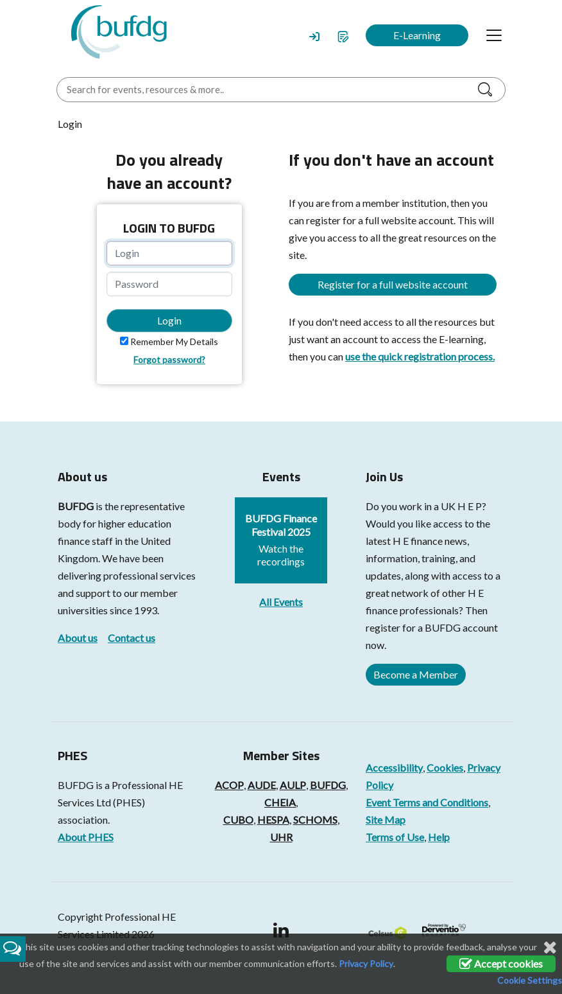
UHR (281, 837)
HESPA (273, 819)
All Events (281, 602)
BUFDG (76, 506)
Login (169, 320)
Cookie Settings (529, 980)
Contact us (131, 638)
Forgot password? (169, 359)
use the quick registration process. (420, 356)
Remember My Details (174, 341)
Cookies (445, 767)
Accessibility (394, 767)
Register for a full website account (393, 284)
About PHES (86, 837)
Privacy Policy (366, 963)
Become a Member (415, 674)
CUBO (238, 819)
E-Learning (417, 35)
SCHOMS (315, 819)
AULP (293, 785)
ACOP (229, 785)
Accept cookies (501, 963)
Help (439, 837)
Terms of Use (395, 837)
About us (78, 638)
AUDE (262, 785)
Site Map (385, 819)
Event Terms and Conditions (427, 802)
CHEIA (280, 802)
